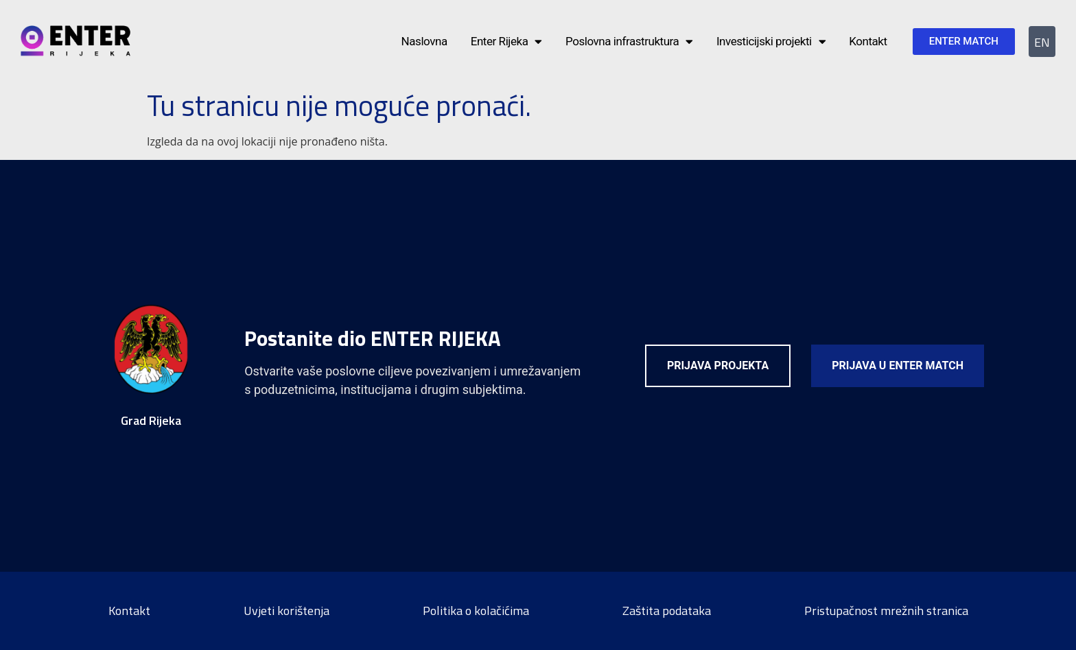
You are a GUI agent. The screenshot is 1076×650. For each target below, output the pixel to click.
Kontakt (868, 41)
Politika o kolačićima (476, 610)
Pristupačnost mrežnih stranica (886, 610)
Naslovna (424, 41)
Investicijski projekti (771, 41)
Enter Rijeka (506, 41)
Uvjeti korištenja (286, 610)
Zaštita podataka (666, 610)
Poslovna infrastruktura (629, 41)
